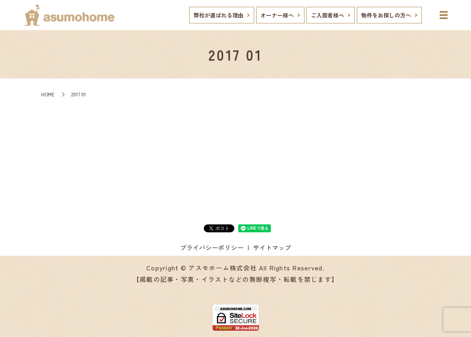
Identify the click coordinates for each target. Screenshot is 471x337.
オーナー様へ (277, 15)
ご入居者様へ (327, 15)
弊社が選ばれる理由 (218, 15)
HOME (47, 94)
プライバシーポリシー (211, 247)
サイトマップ (272, 247)
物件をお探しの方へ (386, 15)
